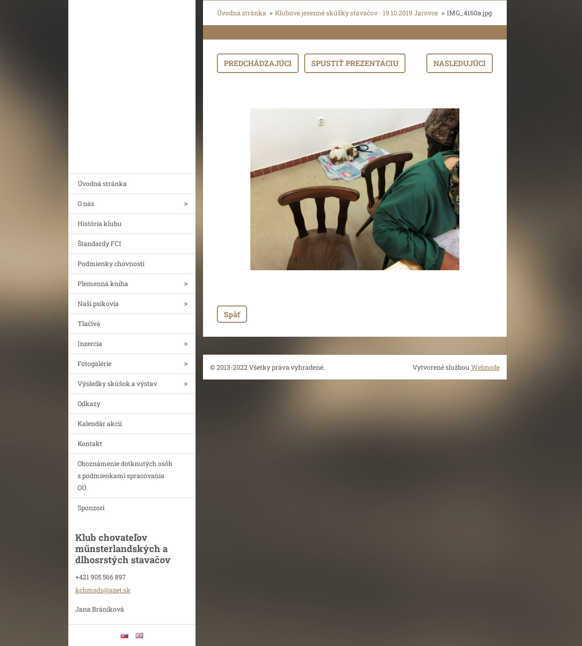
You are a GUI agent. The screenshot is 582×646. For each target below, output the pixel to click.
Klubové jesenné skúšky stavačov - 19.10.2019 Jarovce (356, 12)
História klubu (100, 223)
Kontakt (90, 443)
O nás (86, 203)
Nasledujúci (459, 63)
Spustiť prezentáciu (355, 63)
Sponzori (91, 507)
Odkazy (89, 403)
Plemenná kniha (103, 283)
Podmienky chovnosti (111, 263)
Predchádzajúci (258, 63)
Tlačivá (89, 323)
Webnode (485, 367)
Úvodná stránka (102, 183)
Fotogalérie (94, 363)
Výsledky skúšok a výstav (117, 383)
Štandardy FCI (99, 243)
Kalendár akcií (100, 423)
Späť (232, 314)
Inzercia (90, 343)
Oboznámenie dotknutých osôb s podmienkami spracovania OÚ (125, 475)
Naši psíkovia (98, 303)
